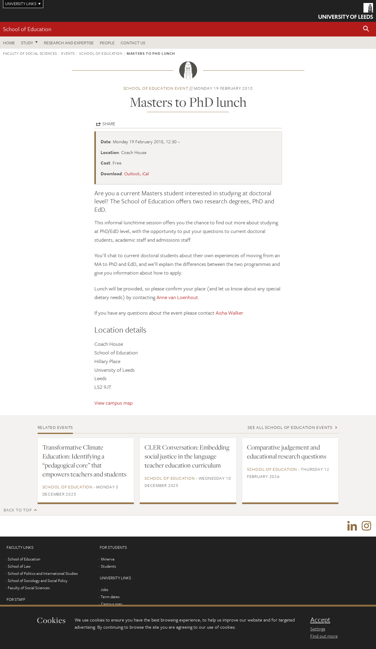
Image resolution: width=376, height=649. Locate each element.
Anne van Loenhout (177, 297)
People (107, 42)
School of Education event (155, 88)
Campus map (111, 604)
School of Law (19, 566)
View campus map (113, 402)
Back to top (18, 510)
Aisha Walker (229, 312)
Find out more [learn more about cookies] (324, 636)
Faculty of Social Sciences (30, 53)
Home (9, 42)
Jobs (104, 589)
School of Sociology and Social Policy (37, 581)
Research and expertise (69, 42)
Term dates (110, 597)
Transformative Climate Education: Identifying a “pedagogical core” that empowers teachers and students (84, 461)
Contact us (133, 42)
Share (108, 123)
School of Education (27, 29)
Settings (317, 628)
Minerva (107, 559)
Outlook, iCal (136, 173)
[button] (366, 29)
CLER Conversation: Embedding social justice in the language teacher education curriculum (187, 456)
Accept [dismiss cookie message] (320, 619)
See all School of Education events (290, 427)
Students (108, 566)
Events (68, 53)
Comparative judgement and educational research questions (286, 452)
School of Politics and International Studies (43, 573)
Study (27, 42)
